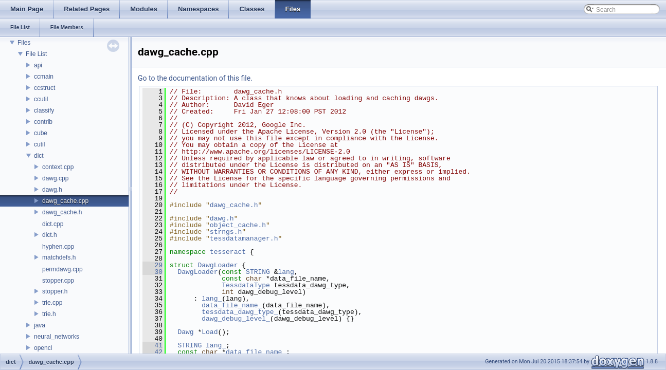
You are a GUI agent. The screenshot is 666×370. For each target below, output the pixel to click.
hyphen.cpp (58, 246)
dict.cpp (52, 224)
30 (152, 271)
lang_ (212, 298)
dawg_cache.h (62, 212)
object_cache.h (238, 225)
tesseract (228, 251)
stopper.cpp (58, 280)
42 (152, 352)
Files (23, 42)
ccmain (43, 76)
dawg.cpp (55, 178)
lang (286, 271)
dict (39, 155)
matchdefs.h (59, 257)
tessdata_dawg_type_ (240, 312)
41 (152, 345)
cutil (39, 144)
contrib (43, 121)
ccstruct (44, 87)
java (39, 325)
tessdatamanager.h (244, 238)
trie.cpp (52, 302)
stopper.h (54, 291)
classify (44, 110)
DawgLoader (217, 265)
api (38, 65)
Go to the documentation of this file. (195, 78)
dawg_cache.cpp (65, 201)
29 (152, 265)
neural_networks (56, 336)
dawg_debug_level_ (236, 318)
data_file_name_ (232, 305)
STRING (258, 271)
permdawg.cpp (62, 269)
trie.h (49, 314)
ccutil (41, 99)
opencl (43, 347)
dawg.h (52, 189)
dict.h (49, 234)
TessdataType (246, 285)
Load (210, 332)
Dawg (185, 332)
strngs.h (226, 231)
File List (36, 54)
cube (40, 133)
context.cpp (58, 167)
